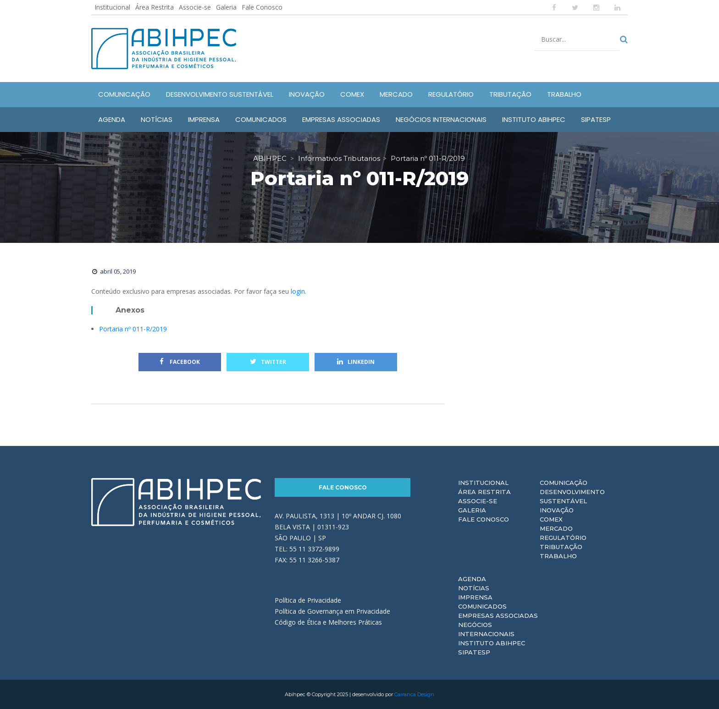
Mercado (556, 528)
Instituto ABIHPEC (491, 643)
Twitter (268, 362)
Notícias (473, 588)
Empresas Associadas (498, 615)
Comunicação (563, 482)
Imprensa (475, 597)
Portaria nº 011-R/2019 (133, 328)
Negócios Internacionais (486, 629)
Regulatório (563, 537)
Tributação (561, 546)
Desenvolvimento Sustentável (572, 496)
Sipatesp (474, 652)
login (298, 291)
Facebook (180, 362)
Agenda (472, 579)
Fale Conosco (262, 7)
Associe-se (195, 7)
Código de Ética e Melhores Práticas (328, 622)
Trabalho (558, 556)
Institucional (112, 7)
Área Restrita (154, 7)
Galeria (226, 7)
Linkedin (356, 362)
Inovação (557, 510)
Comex (551, 519)
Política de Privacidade (308, 600)
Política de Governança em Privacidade (332, 611)
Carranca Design (414, 694)
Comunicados (482, 606)
